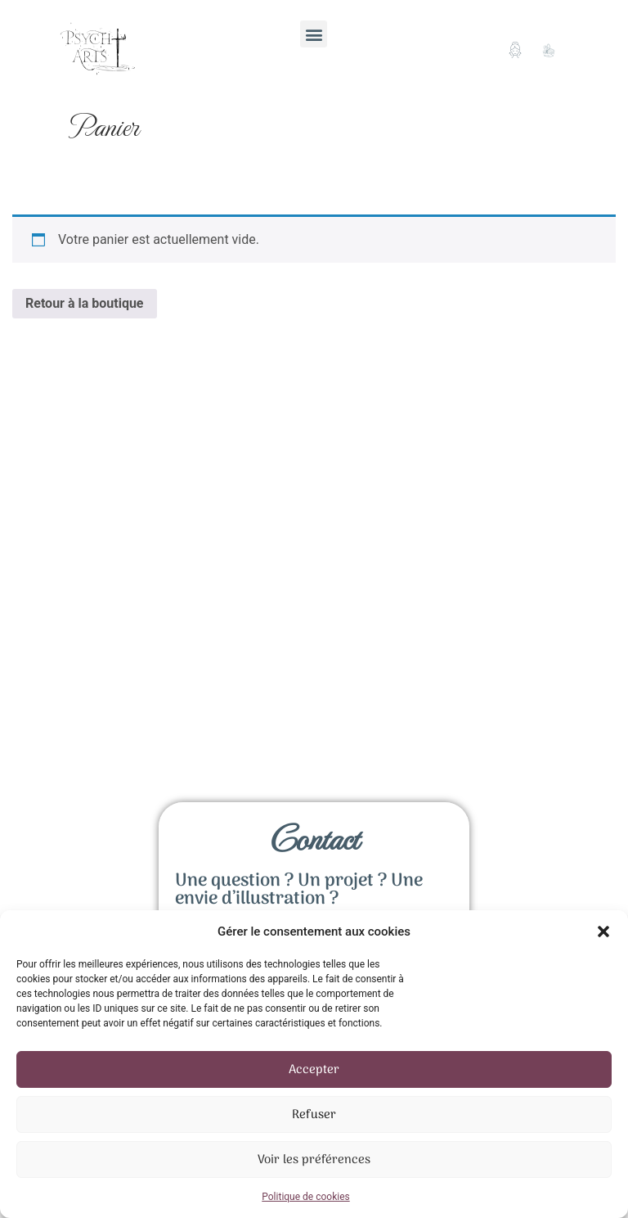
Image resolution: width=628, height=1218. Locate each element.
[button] (603, 931)
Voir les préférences (314, 1160)
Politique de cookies (305, 1196)
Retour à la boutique (84, 303)
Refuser (314, 1115)
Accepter (314, 1070)
